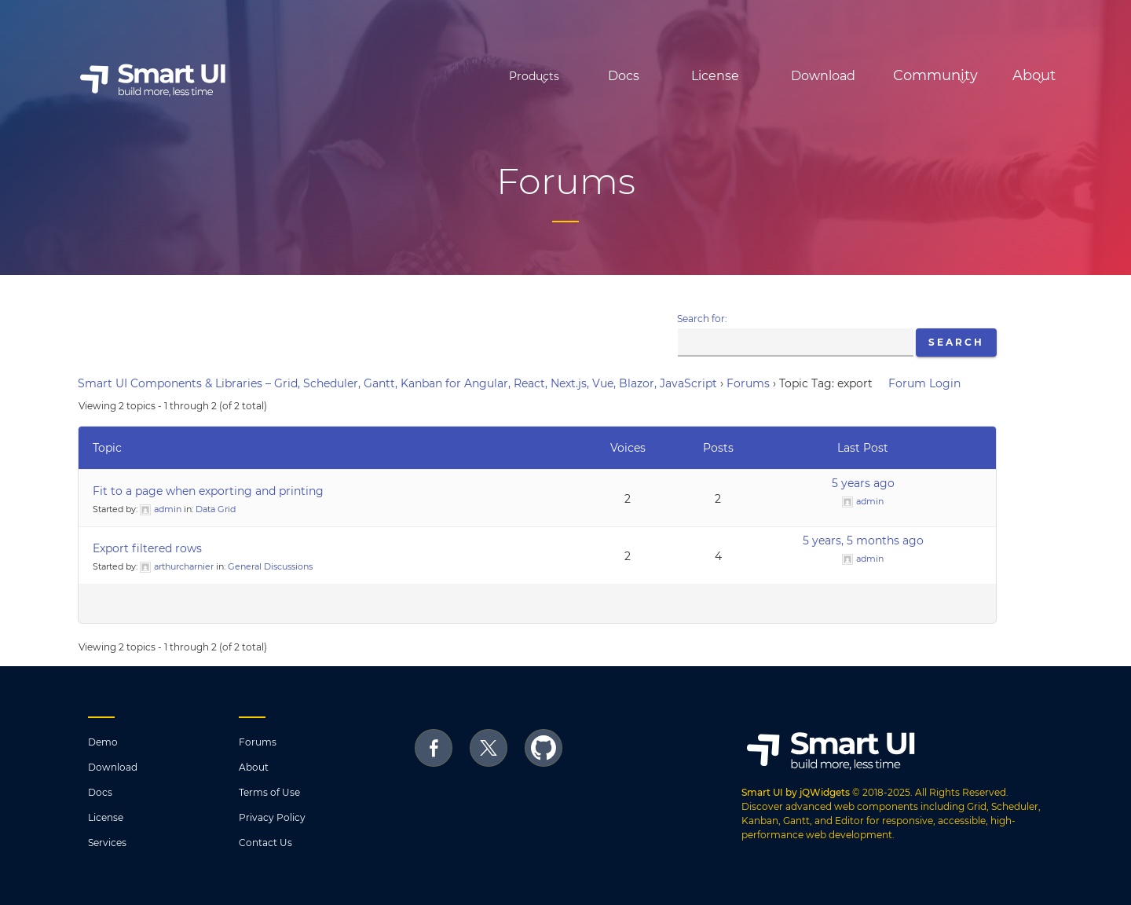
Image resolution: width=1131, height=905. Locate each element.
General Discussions (270, 566)
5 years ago (863, 483)
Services (107, 842)
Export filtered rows (147, 548)
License (648, 75)
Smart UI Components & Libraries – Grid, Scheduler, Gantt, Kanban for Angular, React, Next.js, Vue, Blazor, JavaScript (397, 383)
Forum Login (924, 383)
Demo (103, 742)
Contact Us (265, 842)
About (254, 767)
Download (756, 75)
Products (442, 76)
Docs (557, 75)
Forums (748, 383)
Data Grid (216, 509)
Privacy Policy (272, 817)
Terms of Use (269, 792)
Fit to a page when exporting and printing (208, 491)
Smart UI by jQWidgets (795, 792)
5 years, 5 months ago (863, 540)
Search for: (702, 318)
